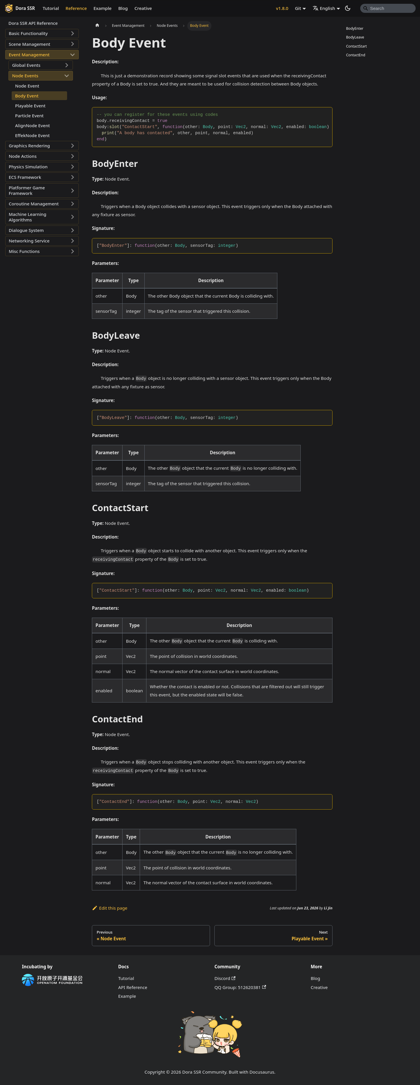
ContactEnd (355, 55)
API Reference (132, 987)
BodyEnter (354, 28)
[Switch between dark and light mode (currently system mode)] (347, 8)
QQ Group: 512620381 (240, 987)
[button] (42, 33)
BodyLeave (355, 37)
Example (103, 8)
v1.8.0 (282, 8)
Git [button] (298, 8)
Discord (224, 978)
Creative (143, 8)
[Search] (388, 8)
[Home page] (97, 25)
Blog (123, 8)
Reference (76, 8)
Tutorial (51, 8)
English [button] (324, 8)
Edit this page (109, 908)
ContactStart (356, 46)
